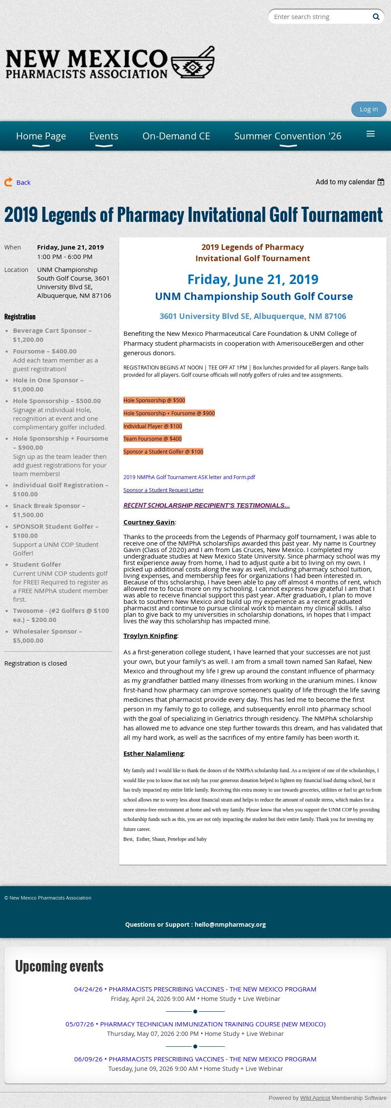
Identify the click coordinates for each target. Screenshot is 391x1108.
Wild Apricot (315, 1098)
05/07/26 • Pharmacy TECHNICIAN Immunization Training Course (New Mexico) (195, 1024)
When (12, 247)
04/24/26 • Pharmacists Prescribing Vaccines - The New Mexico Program (195, 989)
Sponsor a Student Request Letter (163, 489)
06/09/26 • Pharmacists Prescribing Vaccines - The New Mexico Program (195, 1058)
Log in (369, 108)
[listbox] (351, 182)
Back (23, 182)
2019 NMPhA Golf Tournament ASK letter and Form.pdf (189, 477)
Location (16, 269)
